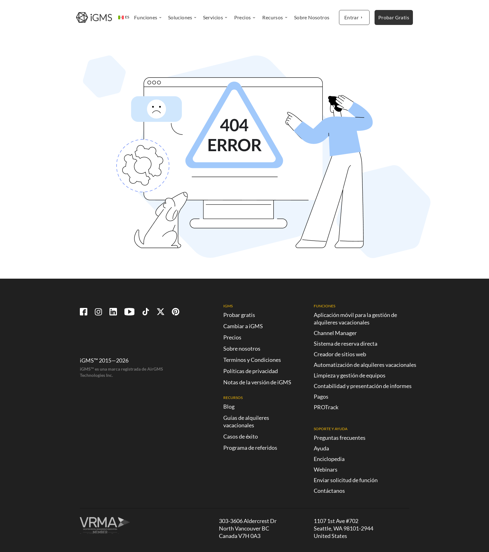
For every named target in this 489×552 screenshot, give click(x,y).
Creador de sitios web (340, 354)
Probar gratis (239, 314)
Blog (229, 406)
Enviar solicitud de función (346, 480)
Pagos (321, 396)
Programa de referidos (250, 447)
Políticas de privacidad (250, 370)
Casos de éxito (240, 436)
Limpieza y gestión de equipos (349, 375)
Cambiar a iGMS (243, 326)
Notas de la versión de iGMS (257, 382)
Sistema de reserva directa (345, 343)
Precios (232, 337)
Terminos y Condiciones (252, 359)
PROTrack (326, 407)
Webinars (325, 469)
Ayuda (321, 448)
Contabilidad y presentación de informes (363, 385)
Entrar (354, 17)
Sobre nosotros (241, 348)
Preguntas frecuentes (340, 437)
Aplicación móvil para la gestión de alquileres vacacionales (355, 318)
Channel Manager (335, 332)
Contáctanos (329, 490)
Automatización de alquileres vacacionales (365, 364)
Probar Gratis (393, 17)
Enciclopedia (329, 458)
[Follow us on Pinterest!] (175, 311)
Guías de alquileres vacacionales (246, 421)
